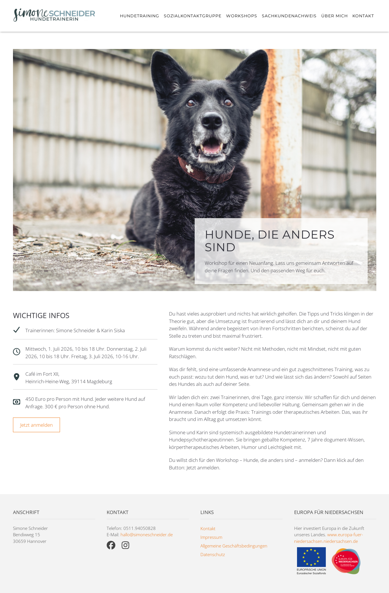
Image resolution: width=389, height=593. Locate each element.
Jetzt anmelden (36, 425)
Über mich (334, 15)
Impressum (211, 537)
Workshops (241, 15)
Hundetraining (139, 15)
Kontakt (363, 15)
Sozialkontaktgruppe (192, 15)
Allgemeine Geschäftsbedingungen (233, 546)
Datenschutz (212, 554)
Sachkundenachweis (289, 15)
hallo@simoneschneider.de (147, 534)
